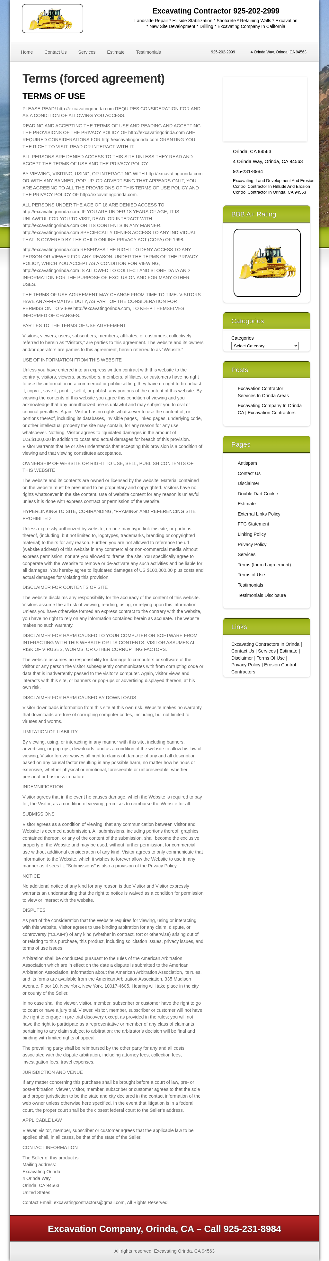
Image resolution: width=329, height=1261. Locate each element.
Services (87, 52)
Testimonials (148, 52)
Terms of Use (251, 574)
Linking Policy (252, 534)
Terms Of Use (271, 658)
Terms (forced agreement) (264, 564)
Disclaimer (248, 483)
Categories (242, 338)
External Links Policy (259, 513)
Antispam (247, 463)
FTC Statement (253, 523)
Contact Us (55, 52)
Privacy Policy (252, 544)
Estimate (115, 52)
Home (27, 52)
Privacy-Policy (245, 664)
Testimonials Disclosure (262, 595)
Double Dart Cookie (258, 493)
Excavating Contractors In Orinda (265, 644)
